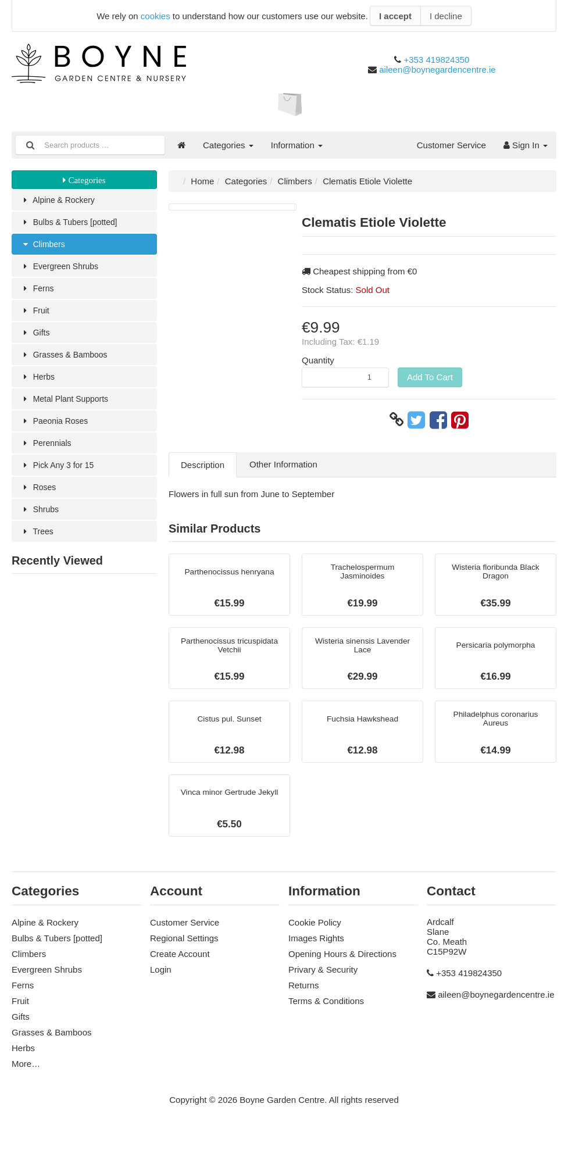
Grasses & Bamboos (67, 359)
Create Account (180, 964)
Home (202, 181)
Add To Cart (430, 377)
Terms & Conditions (326, 1011)
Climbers (44, 246)
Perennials (47, 450)
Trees (38, 540)
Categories (228, 145)
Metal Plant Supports (67, 404)
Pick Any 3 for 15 (59, 472)
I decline (446, 16)
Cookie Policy (314, 933)
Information (297, 145)
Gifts (36, 336)
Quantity (318, 360)
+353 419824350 (436, 60)
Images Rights (316, 948)
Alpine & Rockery (60, 200)
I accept (395, 16)
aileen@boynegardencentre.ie (437, 69)
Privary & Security (323, 980)
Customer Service (451, 145)
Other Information (283, 464)
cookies (155, 16)
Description (202, 465)
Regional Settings (184, 948)
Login (161, 980)
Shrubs (41, 518)
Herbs (38, 382)
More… (26, 1074)
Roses (39, 495)
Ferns (38, 291)
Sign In (525, 145)
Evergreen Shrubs (62, 268)
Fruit (35, 314)
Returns (303, 996)
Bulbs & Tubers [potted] (72, 223)
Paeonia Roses (56, 427)
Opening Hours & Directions (342, 964)
